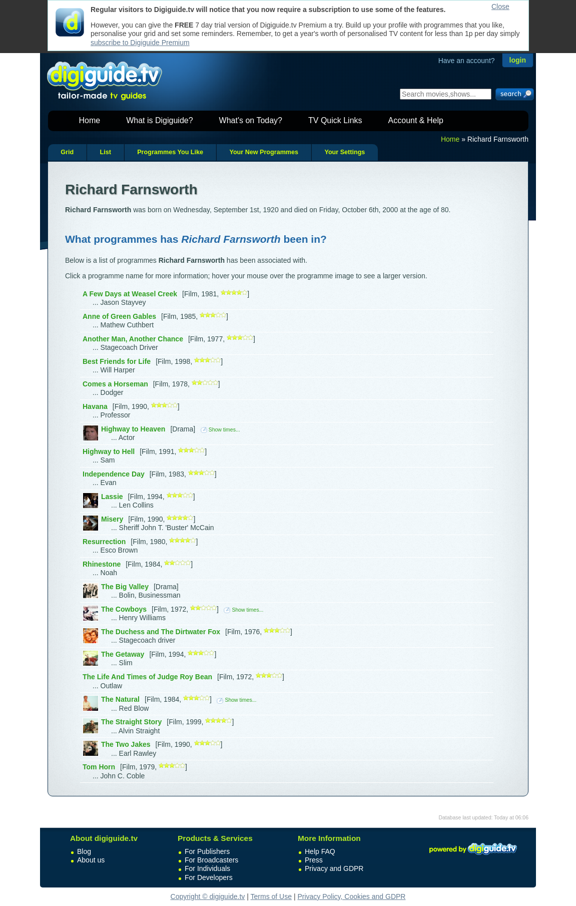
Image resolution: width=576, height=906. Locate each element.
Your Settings (344, 152)
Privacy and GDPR (334, 868)
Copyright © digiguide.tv (208, 896)
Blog (84, 851)
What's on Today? (250, 120)
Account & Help (415, 120)
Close (500, 7)
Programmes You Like (170, 152)
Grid (67, 152)
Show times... (220, 429)
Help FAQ (320, 851)
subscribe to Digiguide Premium (140, 43)
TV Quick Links (335, 120)
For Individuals (207, 868)
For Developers (209, 877)
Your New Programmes (263, 152)
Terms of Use (271, 896)
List (105, 152)
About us (91, 860)
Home (90, 120)
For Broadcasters (211, 860)
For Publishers (207, 851)
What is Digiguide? (159, 120)
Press (314, 860)
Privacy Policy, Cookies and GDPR (351, 896)
